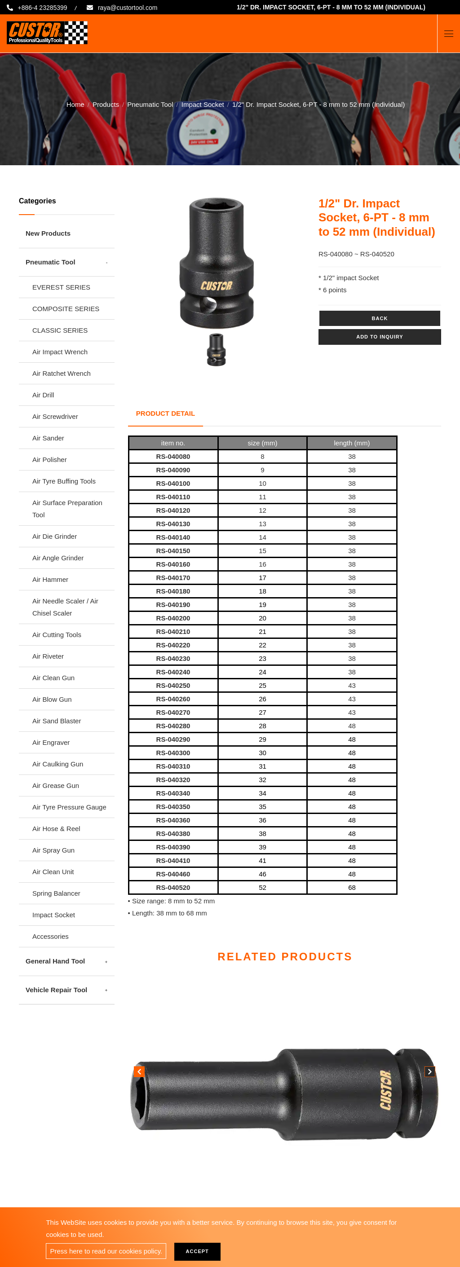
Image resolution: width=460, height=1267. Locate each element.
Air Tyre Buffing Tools (64, 481)
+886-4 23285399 (44, 7)
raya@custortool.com (135, 7)
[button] (430, 1070)
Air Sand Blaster (56, 721)
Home (75, 104)
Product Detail (166, 412)
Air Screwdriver (55, 416)
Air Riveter (48, 656)
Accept (200, 1251)
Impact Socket (202, 104)
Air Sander (48, 438)
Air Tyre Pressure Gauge (69, 807)
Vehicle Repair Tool (56, 990)
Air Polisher (49, 459)
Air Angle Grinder (58, 558)
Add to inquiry (379, 336)
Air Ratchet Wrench (61, 373)
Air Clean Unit (53, 871)
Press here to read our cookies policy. (106, 1251)
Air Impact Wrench (60, 352)
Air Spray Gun (53, 850)
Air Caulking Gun (57, 764)
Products (106, 104)
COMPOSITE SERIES (65, 308)
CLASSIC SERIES (60, 330)
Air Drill (43, 395)
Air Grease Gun (55, 785)
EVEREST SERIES (61, 287)
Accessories (50, 936)
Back (380, 318)
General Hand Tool (55, 961)
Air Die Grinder (54, 536)
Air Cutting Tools (56, 634)
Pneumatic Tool (150, 104)
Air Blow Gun (52, 699)
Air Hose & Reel (56, 828)
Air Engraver (51, 742)
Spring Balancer (56, 893)
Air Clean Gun (53, 678)
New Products (48, 233)
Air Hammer (50, 579)
